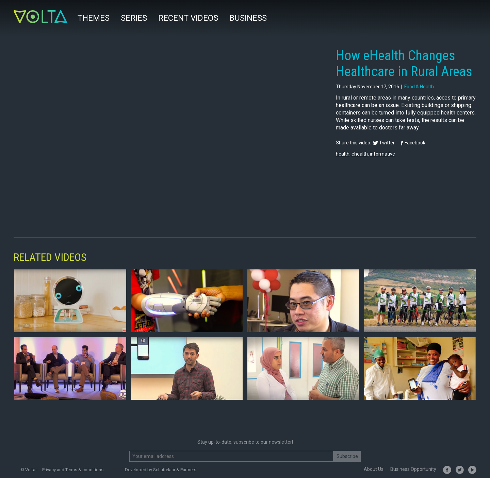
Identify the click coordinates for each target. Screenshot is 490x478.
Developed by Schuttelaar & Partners (160, 469)
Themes (94, 18)
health (342, 154)
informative (382, 154)
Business (248, 18)
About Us (373, 469)
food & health (419, 86)
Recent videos (188, 18)
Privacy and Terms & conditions (72, 469)
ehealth (360, 154)
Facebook (415, 142)
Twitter (387, 142)
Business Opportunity (413, 469)
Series (134, 18)
